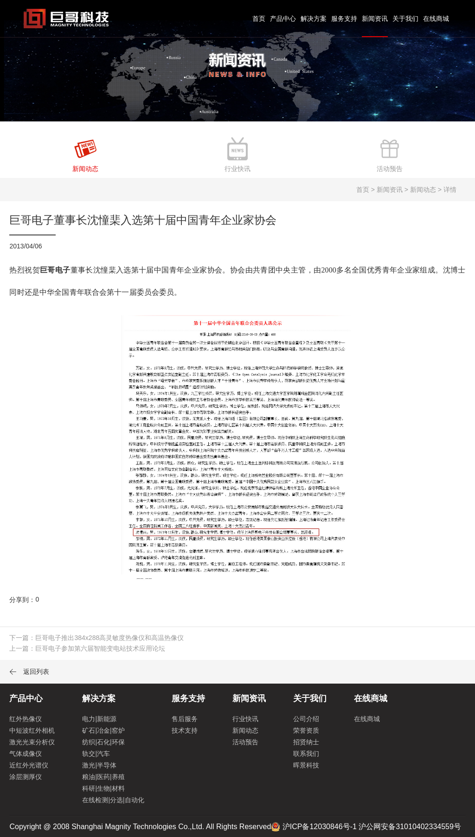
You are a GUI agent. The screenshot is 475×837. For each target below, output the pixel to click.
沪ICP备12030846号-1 (319, 827)
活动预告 (245, 742)
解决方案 (314, 18)
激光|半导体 (99, 765)
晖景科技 (306, 765)
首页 (258, 18)
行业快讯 (245, 719)
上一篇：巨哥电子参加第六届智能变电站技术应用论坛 (87, 648)
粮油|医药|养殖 (103, 776)
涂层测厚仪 (25, 776)
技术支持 (185, 730)
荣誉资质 (306, 730)
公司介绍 (306, 719)
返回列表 (29, 671)
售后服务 (185, 719)
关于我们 (405, 18)
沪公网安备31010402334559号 (410, 827)
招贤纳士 (306, 742)
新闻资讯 (375, 18)
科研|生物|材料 (103, 788)
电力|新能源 (99, 719)
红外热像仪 (25, 719)
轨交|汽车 (96, 753)
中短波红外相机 (32, 730)
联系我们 (306, 753)
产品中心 (283, 18)
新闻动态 (245, 730)
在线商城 (436, 18)
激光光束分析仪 (32, 742)
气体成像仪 (25, 753)
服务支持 (344, 18)
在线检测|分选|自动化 (113, 800)
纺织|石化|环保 (103, 742)
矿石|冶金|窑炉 (103, 730)
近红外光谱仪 (28, 765)
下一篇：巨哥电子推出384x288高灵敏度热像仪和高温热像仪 (96, 637)
